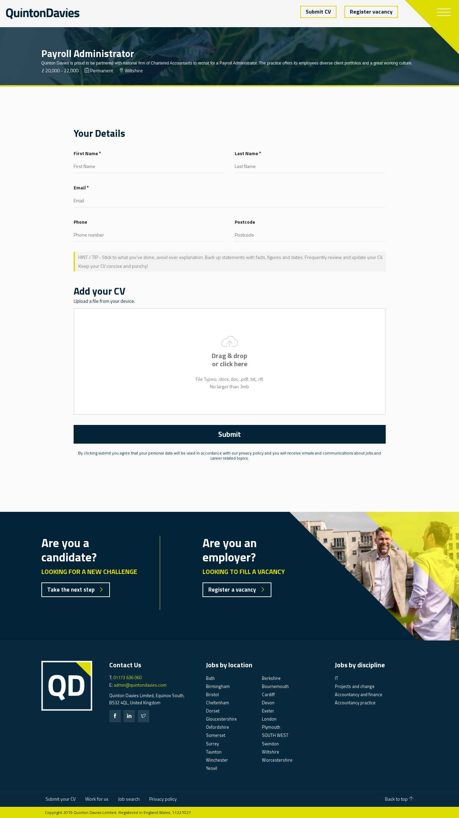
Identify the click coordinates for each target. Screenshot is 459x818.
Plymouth (271, 727)
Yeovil (211, 768)
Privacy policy (163, 798)
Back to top (399, 798)
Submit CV (318, 11)
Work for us (97, 798)
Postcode (245, 221)
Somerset (215, 735)
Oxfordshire (217, 727)
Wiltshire (270, 751)
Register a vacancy (236, 589)
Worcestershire (277, 760)
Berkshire (271, 678)
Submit (229, 434)
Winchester (217, 760)
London (269, 718)
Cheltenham (217, 702)
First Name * (87, 153)
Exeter (268, 710)
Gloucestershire (221, 718)
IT (336, 678)
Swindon (270, 743)
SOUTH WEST (275, 735)
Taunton (214, 751)
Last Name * (248, 153)
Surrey (212, 743)
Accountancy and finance (358, 694)
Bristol (212, 694)
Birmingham (218, 686)
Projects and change (355, 686)
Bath (210, 678)
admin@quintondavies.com (140, 685)
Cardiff (268, 694)
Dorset (212, 710)
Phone (80, 221)
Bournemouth (275, 686)
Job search (129, 798)
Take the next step (75, 589)
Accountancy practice (355, 702)
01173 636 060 (127, 677)
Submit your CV (60, 798)
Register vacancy (371, 11)
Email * (81, 187)
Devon (268, 702)
